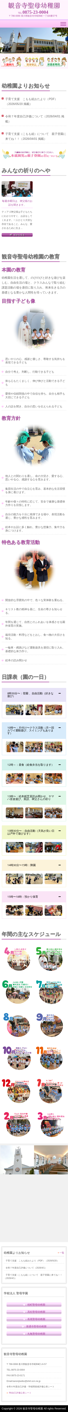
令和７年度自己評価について (24, 116)
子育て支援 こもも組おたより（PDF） (31, 99)
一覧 (61, 1252)
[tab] (34, 694)
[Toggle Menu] (63, 24)
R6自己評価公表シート (20, 1393)
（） (31, 1260)
